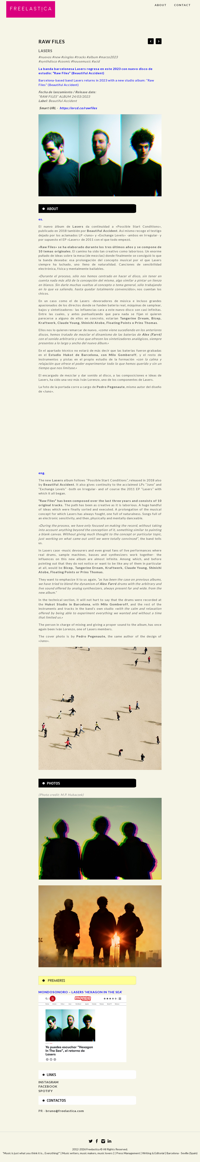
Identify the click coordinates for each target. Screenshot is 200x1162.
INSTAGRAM (48, 1082)
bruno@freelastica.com (65, 1111)
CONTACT (182, 5)
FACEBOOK (47, 1086)
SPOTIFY (45, 1091)
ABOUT (161, 5)
